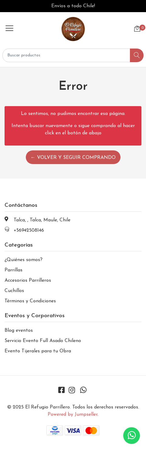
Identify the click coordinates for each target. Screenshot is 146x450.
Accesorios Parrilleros (28, 280)
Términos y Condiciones (30, 301)
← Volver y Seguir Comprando (73, 157)
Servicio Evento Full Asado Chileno (43, 340)
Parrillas (13, 270)
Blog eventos (19, 330)
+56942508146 (29, 230)
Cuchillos (14, 290)
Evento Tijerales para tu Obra (38, 351)
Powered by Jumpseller (72, 414)
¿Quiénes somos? (23, 259)
